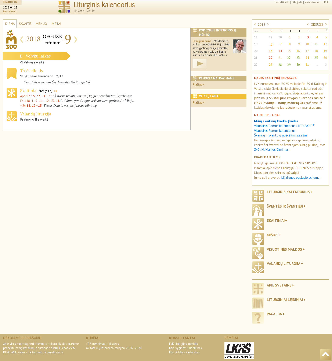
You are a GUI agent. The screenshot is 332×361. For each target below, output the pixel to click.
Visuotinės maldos (284, 249)
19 (255, 44)
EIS (326, 2)
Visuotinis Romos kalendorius (274, 130)
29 (270, 37)
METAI (56, 23)
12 (325, 44)
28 (280, 65)
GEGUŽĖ (317, 24)
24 (307, 58)
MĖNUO (41, 23)
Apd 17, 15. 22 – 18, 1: (36, 96)
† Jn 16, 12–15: (31, 105)
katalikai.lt (282, 2)
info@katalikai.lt (26, 348)
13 (270, 51)
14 (280, 51)
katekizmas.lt (313, 2)
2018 (261, 24)
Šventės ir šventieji (285, 206)
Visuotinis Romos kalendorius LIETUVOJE (284, 126)
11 (316, 44)
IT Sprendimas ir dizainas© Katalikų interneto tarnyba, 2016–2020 (114, 346)
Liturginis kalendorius (288, 191)
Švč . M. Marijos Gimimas (271, 149)
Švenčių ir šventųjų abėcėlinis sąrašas (280, 135)
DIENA (10, 23)
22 (289, 58)
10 (307, 44)
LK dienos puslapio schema (300, 177)
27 (270, 65)
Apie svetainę (279, 285)
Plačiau (197, 84)
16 (298, 51)
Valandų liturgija (283, 263)
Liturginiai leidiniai (285, 299)
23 (298, 58)
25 (316, 58)
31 (307, 65)
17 (307, 51)
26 (325, 58)
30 (280, 37)
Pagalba (274, 313)
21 (255, 58)
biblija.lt (297, 2)
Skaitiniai (36, 90)
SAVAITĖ (25, 23)
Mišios (272, 234)
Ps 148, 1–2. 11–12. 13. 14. (39, 100)
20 (255, 51)
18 (255, 37)
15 (289, 51)
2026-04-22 (10, 7)
